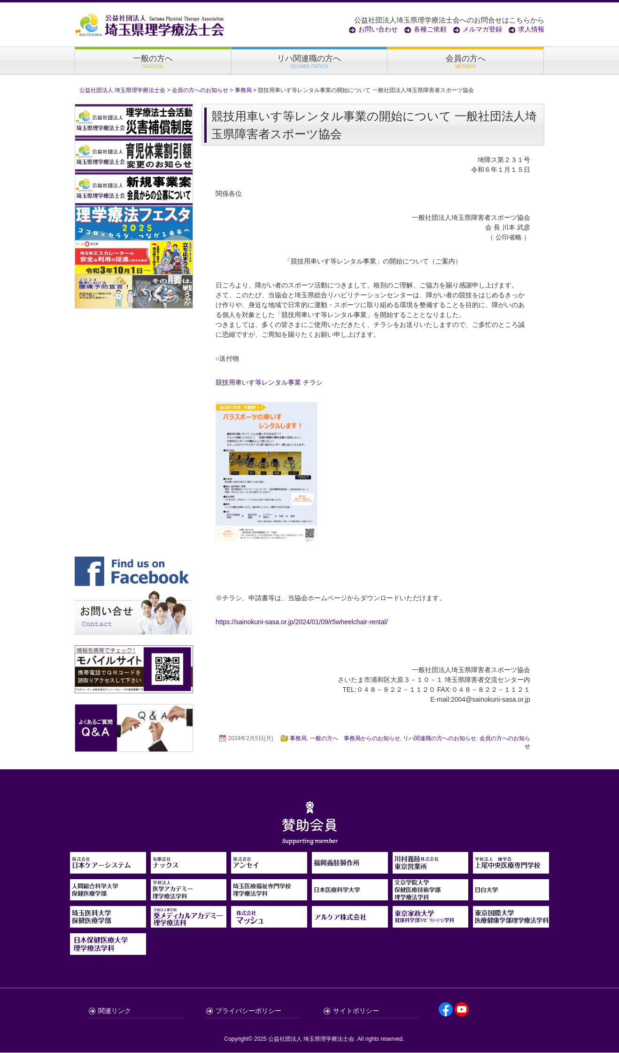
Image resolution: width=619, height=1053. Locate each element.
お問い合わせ (378, 29)
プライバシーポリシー (248, 1011)
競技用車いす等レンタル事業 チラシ (269, 383)
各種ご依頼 (430, 29)
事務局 (298, 739)
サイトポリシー (356, 1011)
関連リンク (114, 1011)
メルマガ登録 (482, 29)
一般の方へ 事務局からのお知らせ (355, 739)
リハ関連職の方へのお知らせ (439, 739)
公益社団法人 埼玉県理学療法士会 (311, 1039)
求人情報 (531, 29)
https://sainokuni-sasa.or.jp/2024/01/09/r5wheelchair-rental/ (302, 623)
